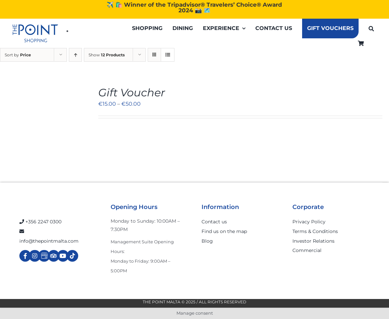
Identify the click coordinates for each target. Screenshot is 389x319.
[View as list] (167, 54)
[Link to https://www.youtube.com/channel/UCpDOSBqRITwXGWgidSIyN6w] (63, 256)
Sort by (18, 54)
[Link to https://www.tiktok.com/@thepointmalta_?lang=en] (72, 256)
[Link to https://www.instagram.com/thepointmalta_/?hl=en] (34, 256)
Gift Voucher (131, 92)
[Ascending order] (75, 55)
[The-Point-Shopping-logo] (35, 33)
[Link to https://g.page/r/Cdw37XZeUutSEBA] (44, 256)
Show (107, 54)
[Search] (371, 28)
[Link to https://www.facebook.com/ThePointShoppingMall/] (25, 256)
